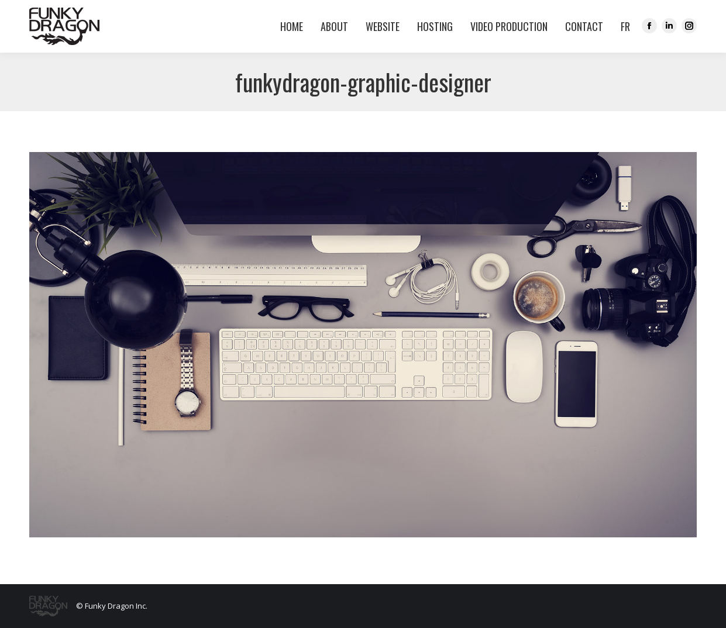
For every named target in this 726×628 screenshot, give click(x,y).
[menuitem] (622, 26)
